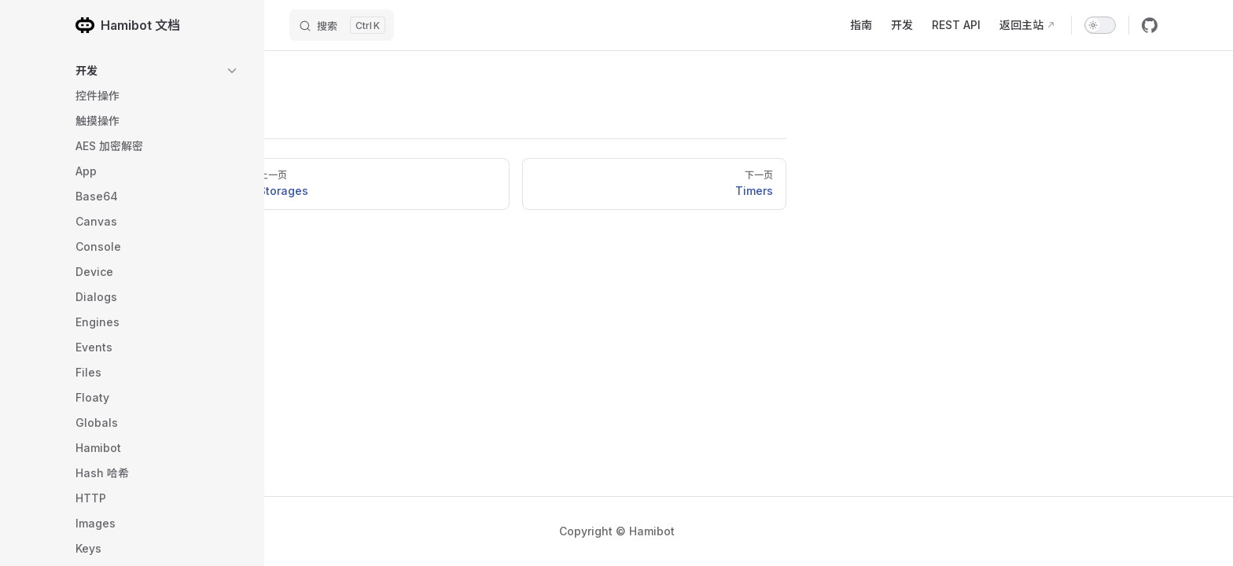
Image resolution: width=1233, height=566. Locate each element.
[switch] (1100, 25)
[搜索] (341, 25)
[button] (157, 70)
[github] (1149, 25)
